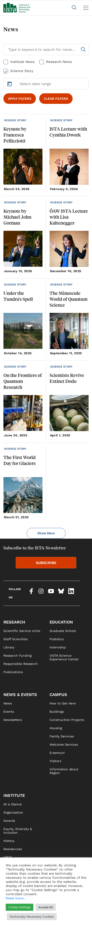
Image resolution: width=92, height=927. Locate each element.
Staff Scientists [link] (15, 639)
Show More (46, 533)
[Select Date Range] (46, 83)
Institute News (22, 62)
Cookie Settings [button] (19, 907)
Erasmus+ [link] (57, 753)
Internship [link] (58, 647)
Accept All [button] (45, 907)
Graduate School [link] (63, 631)
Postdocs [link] (57, 639)
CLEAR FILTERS (56, 98)
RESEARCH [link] (14, 622)
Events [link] (8, 711)
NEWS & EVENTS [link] (20, 694)
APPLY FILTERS (19, 98)
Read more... (16, 898)
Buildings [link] (57, 711)
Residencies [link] (12, 849)
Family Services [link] (62, 736)
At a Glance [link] (12, 804)
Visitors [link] (55, 761)
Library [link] (8, 647)
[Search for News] (46, 49)
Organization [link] (13, 812)
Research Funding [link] (17, 655)
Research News (59, 62)
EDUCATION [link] (61, 622)
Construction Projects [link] (67, 720)
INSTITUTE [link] (14, 795)
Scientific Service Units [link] (21, 631)
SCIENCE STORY (15, 120)
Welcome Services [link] (64, 744)
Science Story (21, 71)
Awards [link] (9, 820)
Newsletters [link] (12, 720)
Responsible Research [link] (20, 664)
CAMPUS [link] (58, 694)
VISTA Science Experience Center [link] (64, 657)
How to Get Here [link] (63, 703)
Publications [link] (13, 672)
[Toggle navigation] (86, 7)
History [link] (8, 841)
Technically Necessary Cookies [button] (32, 916)
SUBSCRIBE (46, 563)
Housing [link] (56, 728)
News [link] (7, 703)
